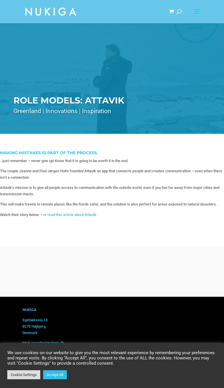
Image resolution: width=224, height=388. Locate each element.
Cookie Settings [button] (24, 375)
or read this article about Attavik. (70, 215)
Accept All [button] (55, 375)
